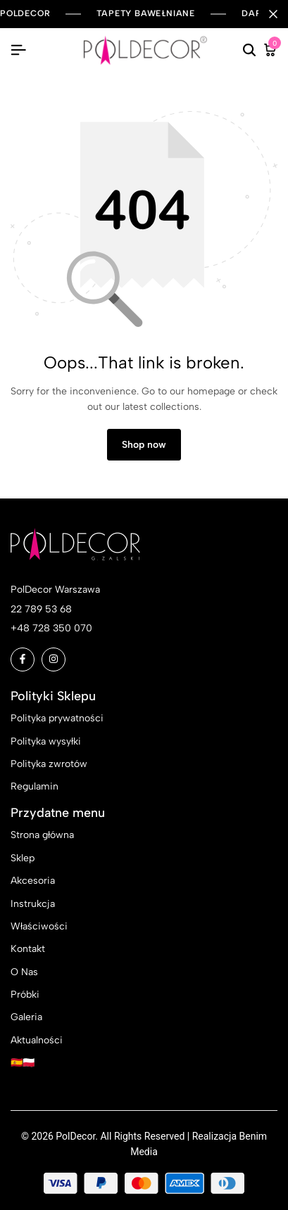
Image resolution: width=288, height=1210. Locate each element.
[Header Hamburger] (18, 50)
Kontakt (28, 949)
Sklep (23, 858)
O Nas (24, 972)
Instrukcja (33, 904)
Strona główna (42, 835)
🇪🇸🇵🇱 (23, 1063)
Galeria (26, 1017)
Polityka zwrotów (49, 764)
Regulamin (34, 786)
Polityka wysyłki (46, 741)
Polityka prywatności (57, 718)
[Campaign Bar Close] (273, 14)
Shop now (144, 445)
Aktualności (37, 1040)
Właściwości (39, 926)
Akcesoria (33, 881)
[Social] (23, 659)
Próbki (25, 994)
